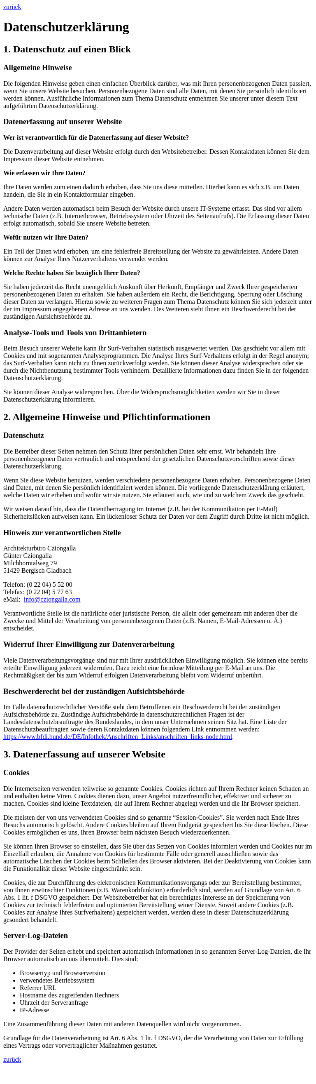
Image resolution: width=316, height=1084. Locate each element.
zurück (12, 6)
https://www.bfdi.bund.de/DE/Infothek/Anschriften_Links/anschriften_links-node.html (117, 736)
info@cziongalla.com (52, 599)
